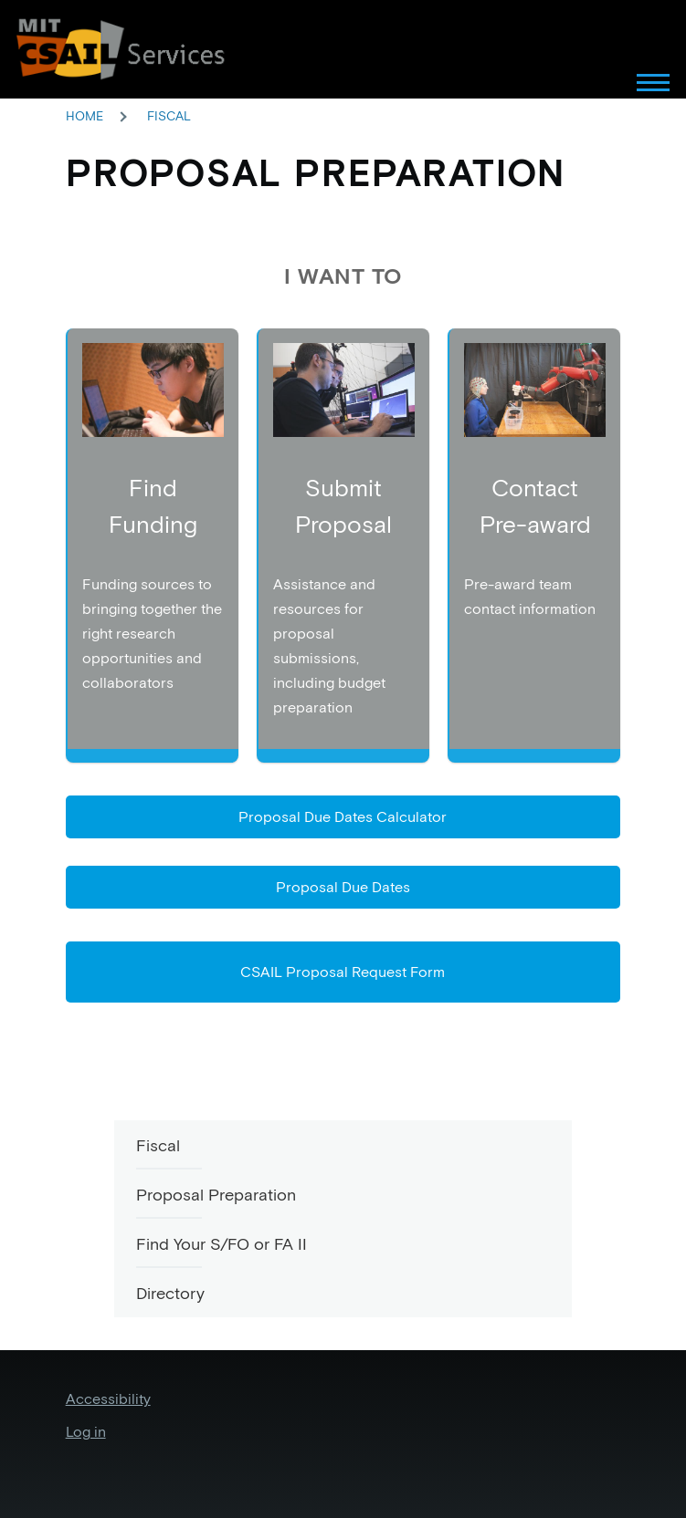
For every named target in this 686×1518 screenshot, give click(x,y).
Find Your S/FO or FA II (221, 1243)
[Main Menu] (624, 82)
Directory (170, 1293)
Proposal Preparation (216, 1194)
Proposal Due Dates (343, 887)
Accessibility (108, 1398)
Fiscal (169, 116)
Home (84, 116)
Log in (86, 1431)
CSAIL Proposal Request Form (342, 971)
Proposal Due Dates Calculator (342, 816)
